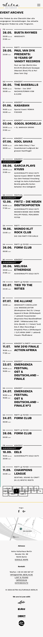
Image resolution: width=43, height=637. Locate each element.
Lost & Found (21, 577)
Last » (23, 494)
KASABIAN (21, 105)
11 (34, 491)
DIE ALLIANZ (23, 301)
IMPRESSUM (21, 580)
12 (40, 491)
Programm (28, 24)
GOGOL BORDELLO (27, 123)
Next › (13, 494)
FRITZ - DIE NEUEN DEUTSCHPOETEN (27, 203)
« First (7, 488)
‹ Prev (17, 488)
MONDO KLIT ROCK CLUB (23, 230)
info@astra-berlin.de (21, 575)
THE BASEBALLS (26, 84)
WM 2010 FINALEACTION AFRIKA (26, 348)
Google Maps (21, 560)
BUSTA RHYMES (25, 32)
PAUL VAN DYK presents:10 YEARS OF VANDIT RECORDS (27, 56)
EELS (18, 452)
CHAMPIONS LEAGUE (23, 471)
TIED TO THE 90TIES (23, 286)
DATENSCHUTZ (21, 583)
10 (28, 491)
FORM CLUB (23, 247)
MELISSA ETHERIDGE (22, 267)
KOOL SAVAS (23, 141)
